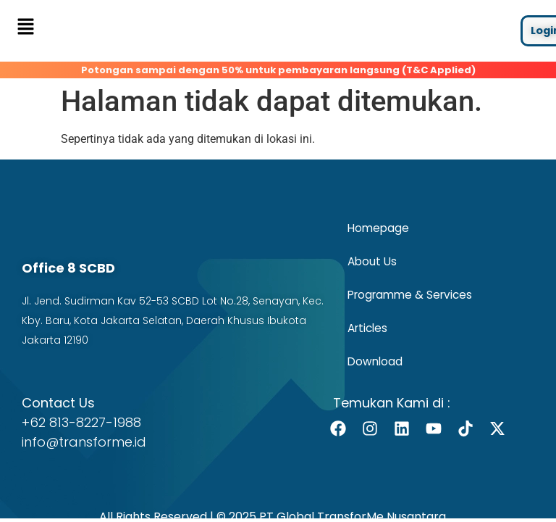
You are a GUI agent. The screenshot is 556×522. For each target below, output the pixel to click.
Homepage (378, 226)
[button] (25, 28)
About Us (372, 260)
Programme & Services (410, 293)
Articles (367, 326)
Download (375, 360)
